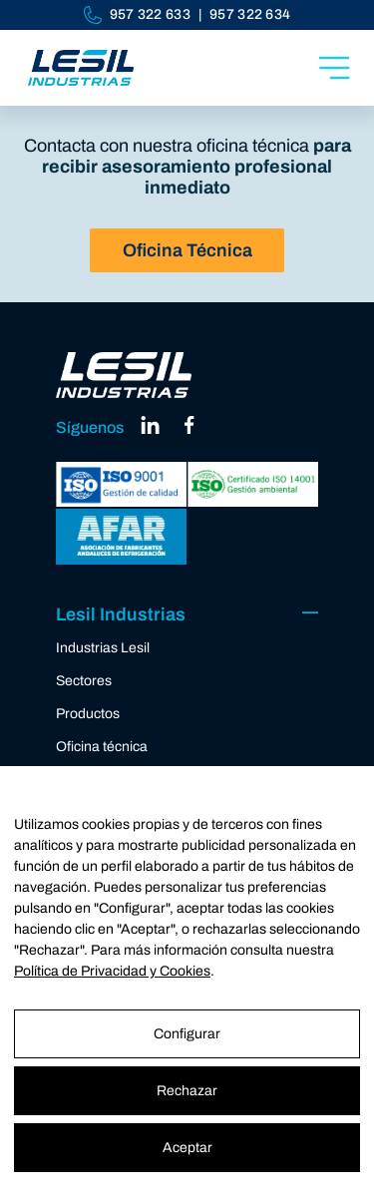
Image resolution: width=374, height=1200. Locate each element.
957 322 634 (249, 14)
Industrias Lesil (103, 647)
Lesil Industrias (121, 614)
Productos (88, 713)
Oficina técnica (102, 746)
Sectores (84, 680)
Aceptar (187, 1147)
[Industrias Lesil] (81, 68)
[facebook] (189, 431)
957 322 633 (150, 14)
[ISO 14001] (252, 484)
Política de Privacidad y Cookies (112, 971)
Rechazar (187, 1090)
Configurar (187, 1033)
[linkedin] (151, 431)
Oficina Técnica (187, 250)
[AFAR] (121, 537)
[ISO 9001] (121, 484)
